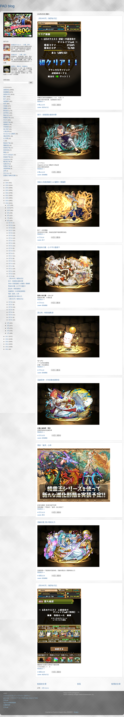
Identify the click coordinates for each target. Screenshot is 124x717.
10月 (8, 210)
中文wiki (5, 707)
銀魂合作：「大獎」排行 (18, 54)
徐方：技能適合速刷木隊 (47, 115)
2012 (7, 349)
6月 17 (11, 256)
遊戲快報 (6, 89)
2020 (7, 198)
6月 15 (11, 261)
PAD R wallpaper (8, 154)
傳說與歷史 (6, 136)
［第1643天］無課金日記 (47, 18)
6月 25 (11, 235)
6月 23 (11, 240)
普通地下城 (6, 166)
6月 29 (11, 225)
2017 (7, 336)
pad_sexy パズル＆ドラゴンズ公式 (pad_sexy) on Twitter (20, 698)
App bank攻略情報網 (9, 702)
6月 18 (11, 253)
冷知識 (5, 106)
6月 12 (11, 268)
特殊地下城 (6, 122)
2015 (7, 341)
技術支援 (6, 150)
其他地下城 (6, 157)
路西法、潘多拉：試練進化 (19, 66)
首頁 (79, 684)
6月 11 (11, 271)
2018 (7, 203)
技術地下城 (6, 147)
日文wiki (5, 700)
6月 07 (11, 304)
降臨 (4, 152)
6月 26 (11, 233)
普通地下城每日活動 (9, 175)
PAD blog (7, 6)
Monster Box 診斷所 (9, 134)
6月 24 (11, 238)
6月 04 (11, 312)
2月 (8, 330)
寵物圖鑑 (44, 174)
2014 (7, 344)
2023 (7, 190)
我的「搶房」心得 (44, 445)
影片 (43, 240)
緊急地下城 (6, 143)
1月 (8, 333)
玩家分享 (6, 164)
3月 (8, 328)
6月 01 (11, 320)
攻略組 (5, 108)
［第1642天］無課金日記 (47, 585)
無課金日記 (45, 107)
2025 (7, 185)
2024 (7, 188)
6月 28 (11, 228)
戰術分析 (6, 115)
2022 (7, 193)
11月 (8, 208)
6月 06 (11, 307)
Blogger (76, 712)
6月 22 (11, 243)
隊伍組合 (6, 110)
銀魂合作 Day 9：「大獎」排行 (20, 44)
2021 (7, 195)
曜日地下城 (6, 161)
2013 (7, 346)
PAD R (5, 120)
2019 (7, 200)
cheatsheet (6, 159)
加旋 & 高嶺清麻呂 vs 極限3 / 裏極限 (51, 182)
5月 (8, 323)
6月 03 (11, 314)
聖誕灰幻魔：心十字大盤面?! (48, 247)
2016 (7, 339)
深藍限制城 (6, 168)
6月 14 (11, 263)
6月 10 (11, 273)
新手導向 (6, 113)
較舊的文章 (116, 684)
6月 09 (11, 276)
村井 (4, 103)
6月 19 (11, 251)
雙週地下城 (6, 117)
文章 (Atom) (45, 688)
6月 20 (11, 248)
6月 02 (11, 317)
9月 (8, 213)
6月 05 (11, 309)
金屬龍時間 (6, 705)
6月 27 (11, 230)
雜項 (43, 515)
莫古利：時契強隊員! (45, 313)
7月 (8, 218)
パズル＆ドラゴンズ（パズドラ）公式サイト (17, 695)
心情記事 (6, 131)
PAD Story (6, 173)
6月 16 (11, 258)
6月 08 (11, 302)
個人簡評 (6, 129)
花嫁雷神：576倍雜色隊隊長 (48, 380)
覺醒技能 (6, 145)
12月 (8, 205)
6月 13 (11, 266)
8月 (8, 215)
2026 (7, 182)
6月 (8, 220)
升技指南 (6, 127)
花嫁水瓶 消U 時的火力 (46, 522)
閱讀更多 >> (41, 101)
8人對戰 (5, 138)
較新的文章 (41, 684)
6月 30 (11, 223)
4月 (8, 325)
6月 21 (11, 245)
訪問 (4, 171)
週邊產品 (6, 124)
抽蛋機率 (6, 101)
